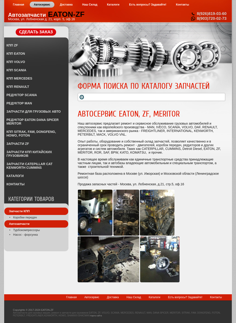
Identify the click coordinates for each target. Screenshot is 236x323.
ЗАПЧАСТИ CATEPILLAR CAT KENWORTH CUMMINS (29, 165)
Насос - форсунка (25, 234)
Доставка (113, 297)
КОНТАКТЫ (15, 184)
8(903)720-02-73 (212, 18)
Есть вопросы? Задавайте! (185, 297)
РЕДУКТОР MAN (19, 103)
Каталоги (154, 297)
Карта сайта (96, 315)
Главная (71, 297)
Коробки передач (25, 217)
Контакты (216, 297)
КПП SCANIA (16, 70)
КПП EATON (15, 53)
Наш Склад (134, 297)
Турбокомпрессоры (26, 230)
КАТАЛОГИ (15, 176)
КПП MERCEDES (19, 78)
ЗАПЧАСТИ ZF (17, 144)
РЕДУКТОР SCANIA (21, 95)
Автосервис (91, 297)
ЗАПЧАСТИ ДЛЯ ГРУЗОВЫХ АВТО (33, 111)
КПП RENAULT (17, 87)
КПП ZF (12, 45)
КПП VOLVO (15, 62)
